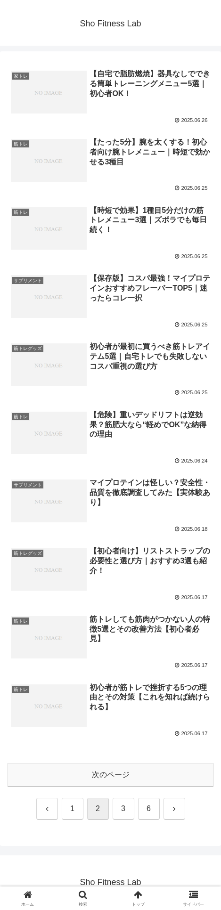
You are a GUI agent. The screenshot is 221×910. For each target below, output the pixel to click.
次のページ (111, 775)
